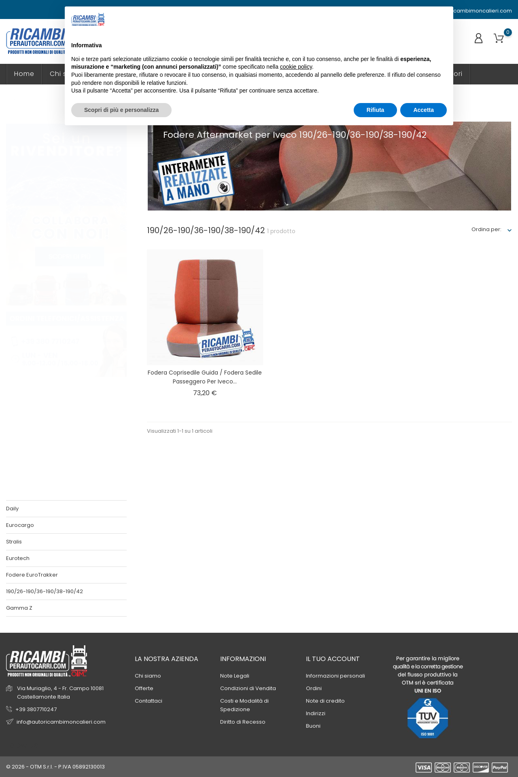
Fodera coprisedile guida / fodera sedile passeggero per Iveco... (205, 376)
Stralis (14, 541)
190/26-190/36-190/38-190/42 (44, 591)
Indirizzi (315, 713)
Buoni (313, 726)
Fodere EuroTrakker (32, 575)
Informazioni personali (335, 676)
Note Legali (234, 676)
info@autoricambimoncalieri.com (463, 11)
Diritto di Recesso (242, 722)
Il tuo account (333, 658)
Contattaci (148, 701)
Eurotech (18, 558)
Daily (12, 508)
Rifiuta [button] (375, 110)
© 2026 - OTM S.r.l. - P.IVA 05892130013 (55, 767)
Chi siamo (148, 676)
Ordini (314, 688)
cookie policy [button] (296, 66)
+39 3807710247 (36, 709)
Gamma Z (19, 608)
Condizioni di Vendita (248, 688)
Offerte (144, 688)
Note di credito (325, 701)
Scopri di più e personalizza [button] (121, 110)
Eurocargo (20, 525)
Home (24, 73)
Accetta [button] (423, 110)
